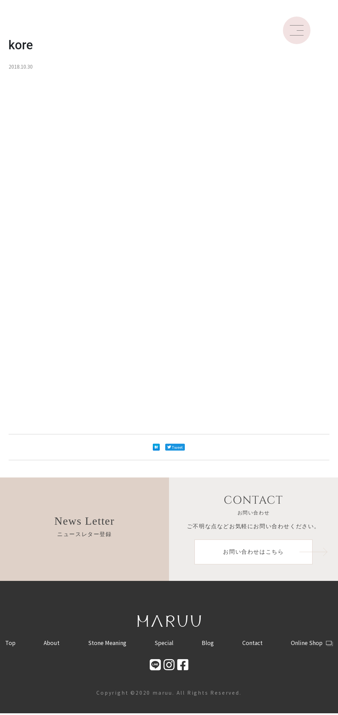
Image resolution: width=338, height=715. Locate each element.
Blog (208, 644)
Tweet (175, 447)
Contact (252, 644)
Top (10, 644)
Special (164, 644)
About (52, 644)
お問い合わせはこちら (268, 552)
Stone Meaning (107, 644)
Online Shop (312, 644)
